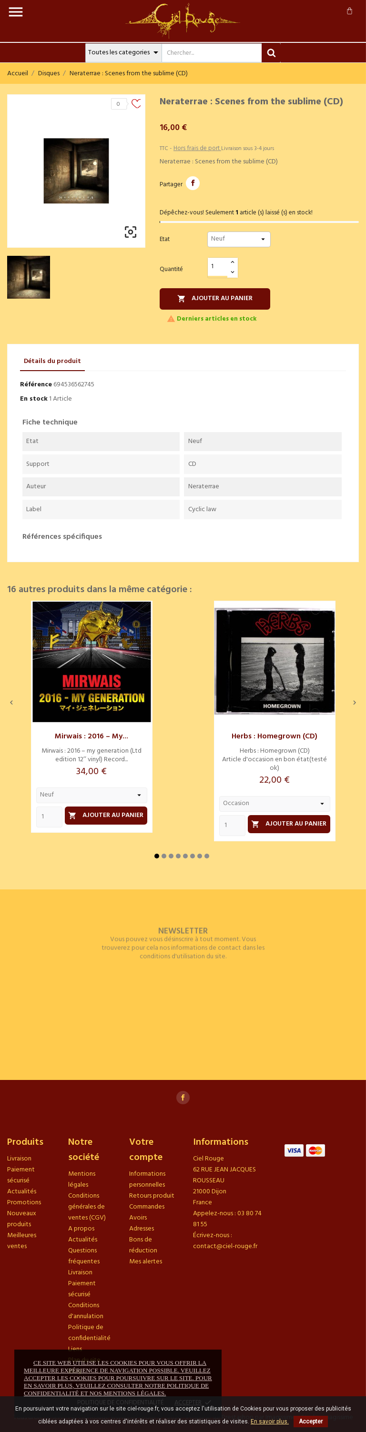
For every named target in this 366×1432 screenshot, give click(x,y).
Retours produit (151, 1195)
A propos (81, 1228)
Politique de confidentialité (89, 1333)
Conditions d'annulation (85, 1311)
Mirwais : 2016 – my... (91, 736)
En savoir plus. (270, 1421)
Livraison (19, 1158)
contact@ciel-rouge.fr (225, 1246)
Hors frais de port (197, 148)
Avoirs (138, 1217)
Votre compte (146, 1150)
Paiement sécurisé (21, 1175)
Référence (36, 384)
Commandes (146, 1206)
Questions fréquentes (84, 1256)
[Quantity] (49, 817)
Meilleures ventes (21, 1241)
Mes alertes (145, 1261)
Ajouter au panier (215, 298)
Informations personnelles (147, 1179)
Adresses (141, 1228)
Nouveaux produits (21, 1219)
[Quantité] (218, 267)
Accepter (311, 1421)
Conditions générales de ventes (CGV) (87, 1206)
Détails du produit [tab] (52, 361)
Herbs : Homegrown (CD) (274, 736)
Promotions (24, 1202)
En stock (34, 398)
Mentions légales (81, 1179)
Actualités (21, 1191)
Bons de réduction (143, 1245)
